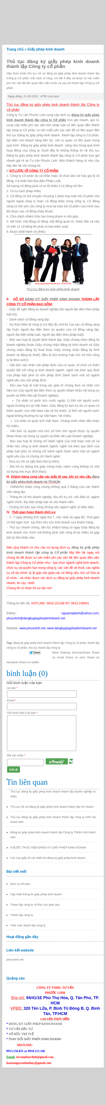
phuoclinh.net (15, 959)
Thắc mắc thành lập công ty (27, 925)
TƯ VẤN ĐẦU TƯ (21, 1029)
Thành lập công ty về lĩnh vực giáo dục (35, 904)
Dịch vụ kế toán (20, 884)
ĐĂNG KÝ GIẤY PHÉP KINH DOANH (52, 299)
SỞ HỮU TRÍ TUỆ (21, 1034)
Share (71, 652)
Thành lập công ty (21, 915)
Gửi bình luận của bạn (22, 712)
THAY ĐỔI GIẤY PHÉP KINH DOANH (34, 1039)
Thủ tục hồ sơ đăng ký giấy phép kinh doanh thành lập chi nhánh (52, 806)
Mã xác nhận (16, 755)
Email (11, 700)
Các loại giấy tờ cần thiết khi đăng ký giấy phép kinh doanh (47, 858)
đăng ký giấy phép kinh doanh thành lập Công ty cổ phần (49, 642)
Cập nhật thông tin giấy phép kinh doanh (36, 894)
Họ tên (12, 688)
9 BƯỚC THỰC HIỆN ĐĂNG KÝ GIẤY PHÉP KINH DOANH (48, 847)
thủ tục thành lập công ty (44, 647)
